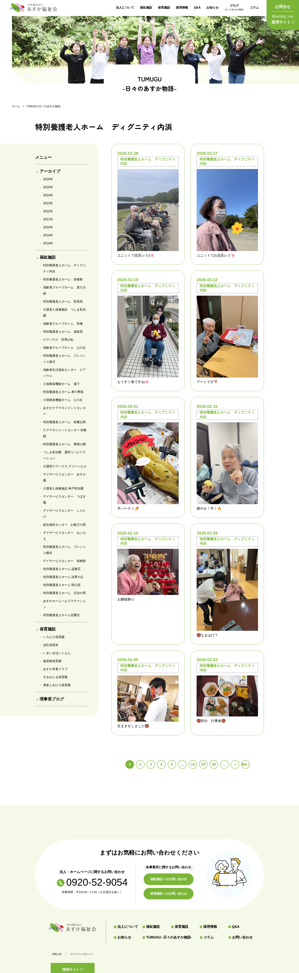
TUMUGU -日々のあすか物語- (167, 937)
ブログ (234, 8)
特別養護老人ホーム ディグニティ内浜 (64, 268)
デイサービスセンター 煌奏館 (64, 561)
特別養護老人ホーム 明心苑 (61, 585)
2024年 (48, 195)
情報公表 (56, 954)
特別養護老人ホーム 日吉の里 (64, 593)
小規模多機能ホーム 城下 (61, 383)
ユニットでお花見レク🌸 (216, 255)
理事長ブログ (52, 699)
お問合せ (282, 7)
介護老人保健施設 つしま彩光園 (64, 312)
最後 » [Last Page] (245, 764)
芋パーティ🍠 (128, 508)
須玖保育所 (50, 645)
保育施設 (164, 7)
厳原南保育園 (52, 661)
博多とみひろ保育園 (57, 685)
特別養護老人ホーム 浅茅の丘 (63, 577)
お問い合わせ (240, 937)
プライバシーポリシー (81, 954)
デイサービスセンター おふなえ (64, 535)
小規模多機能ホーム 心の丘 (63, 400)
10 (193, 764)
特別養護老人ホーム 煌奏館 (63, 279)
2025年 (48, 187)
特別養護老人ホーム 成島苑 (63, 331)
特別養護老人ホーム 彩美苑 (63, 301)
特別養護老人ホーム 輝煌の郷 (64, 444)
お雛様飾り (125, 599)
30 (214, 764)
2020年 (48, 227)
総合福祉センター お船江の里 (64, 524)
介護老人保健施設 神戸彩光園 (63, 488)
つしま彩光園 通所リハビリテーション (64, 455)
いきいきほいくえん (57, 653)
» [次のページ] (235, 764)
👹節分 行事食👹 (211, 721)
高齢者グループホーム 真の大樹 (64, 290)
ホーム (16, 106)
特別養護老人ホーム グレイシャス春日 (64, 358)
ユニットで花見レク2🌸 (135, 255)
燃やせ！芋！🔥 (209, 508)
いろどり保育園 (53, 637)
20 (203, 764)
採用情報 (182, 7)
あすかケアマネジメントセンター (64, 411)
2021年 (48, 219)
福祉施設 (146, 7)
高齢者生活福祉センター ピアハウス (64, 372)
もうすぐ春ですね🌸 (133, 382)
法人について (125, 7)
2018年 (48, 243)
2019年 (48, 235)
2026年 (48, 179)
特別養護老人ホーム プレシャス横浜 (64, 550)
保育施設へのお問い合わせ (168, 893)
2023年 (48, 203)
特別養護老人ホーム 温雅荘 (61, 569)
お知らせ (212, 7)
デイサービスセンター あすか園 (64, 477)
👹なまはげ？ (207, 635)
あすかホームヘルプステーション (64, 604)
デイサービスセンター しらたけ (64, 513)
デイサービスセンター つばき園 (64, 499)
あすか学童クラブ (55, 669)
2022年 (48, 211)
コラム (254, 7)
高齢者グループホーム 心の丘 (64, 347)
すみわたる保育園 (55, 677)
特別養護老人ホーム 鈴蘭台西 (64, 422)
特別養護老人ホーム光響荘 (61, 615)
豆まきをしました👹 (133, 726)
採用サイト (283, 19)
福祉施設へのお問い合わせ (168, 879)
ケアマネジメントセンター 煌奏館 (65, 433)
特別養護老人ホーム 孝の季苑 (63, 392)
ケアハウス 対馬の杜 (58, 339)
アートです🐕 (207, 382)
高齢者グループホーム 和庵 (63, 323)
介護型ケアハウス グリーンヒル (65, 466)
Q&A (197, 7)
